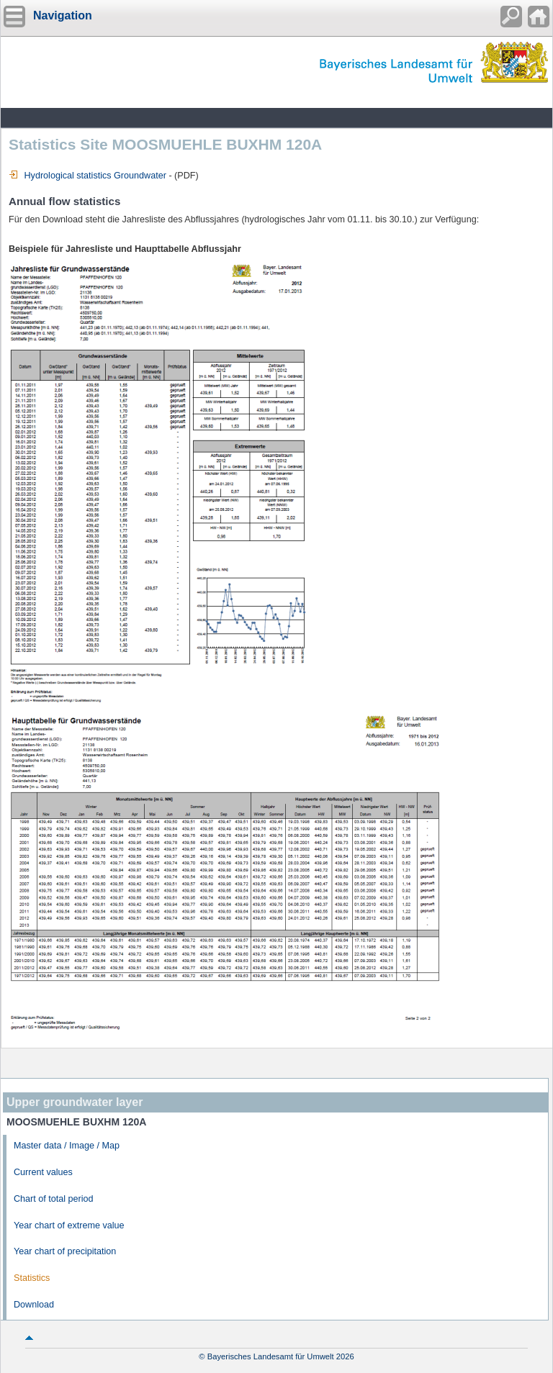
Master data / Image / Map (67, 1146)
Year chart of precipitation (65, 1251)
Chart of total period (54, 1199)
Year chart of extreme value (69, 1225)
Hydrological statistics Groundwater (87, 176)
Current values (43, 1172)
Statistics (32, 1278)
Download (34, 1305)
